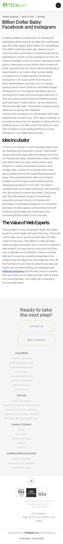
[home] (17, 5)
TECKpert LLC (32, 532)
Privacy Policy (38, 538)
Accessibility (24, 538)
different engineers (13, 271)
